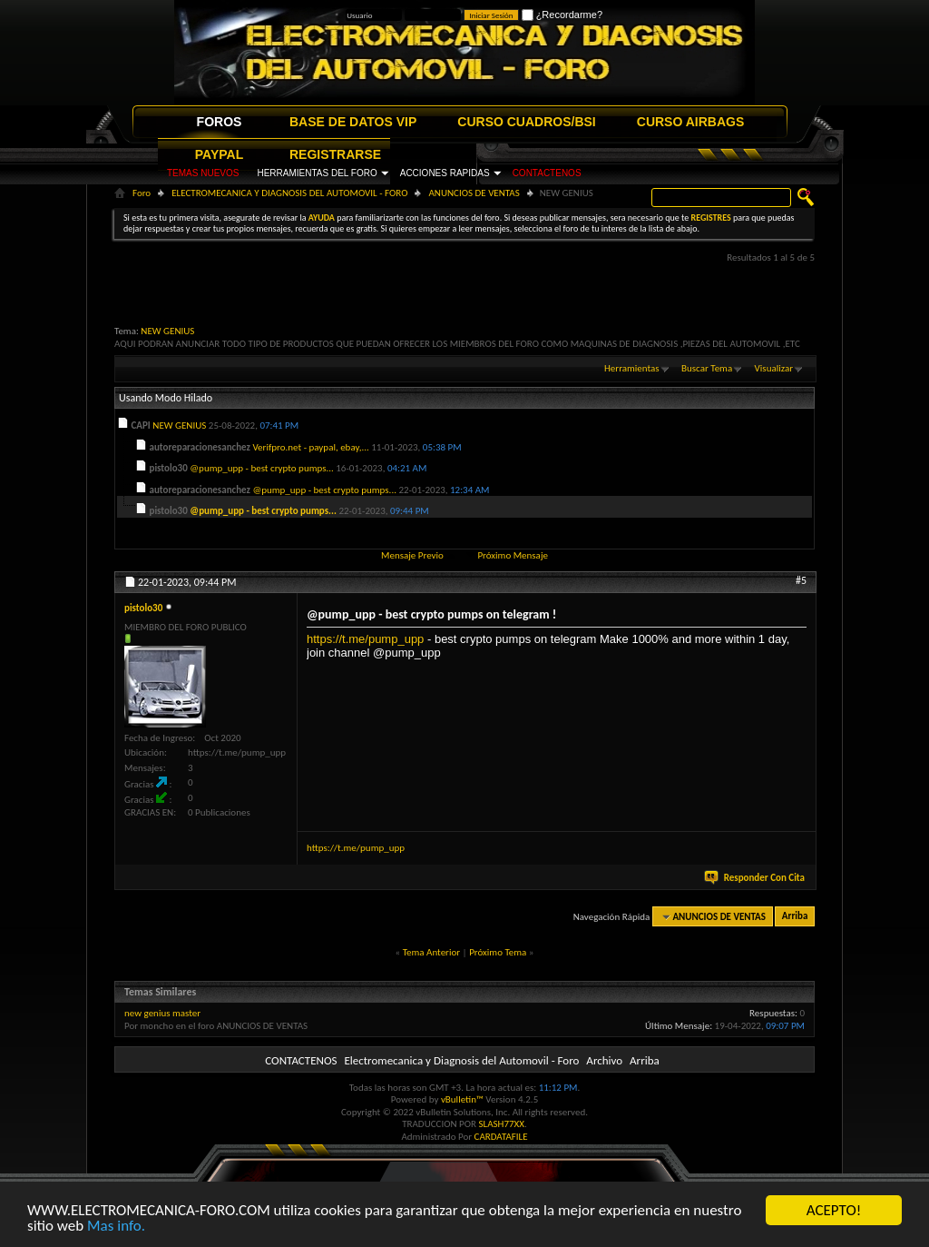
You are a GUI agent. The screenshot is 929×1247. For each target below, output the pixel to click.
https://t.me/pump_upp (365, 639)
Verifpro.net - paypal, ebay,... (310, 447)
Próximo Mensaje (512, 555)
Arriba (795, 917)
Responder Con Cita (756, 878)
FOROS (219, 121)
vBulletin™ (462, 1099)
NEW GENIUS (167, 331)
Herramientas (632, 368)
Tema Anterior (431, 952)
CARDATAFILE (501, 1137)
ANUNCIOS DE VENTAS (473, 193)
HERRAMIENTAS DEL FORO (316, 173)
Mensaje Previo (412, 555)
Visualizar (774, 368)
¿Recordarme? (562, 14)
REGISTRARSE (335, 154)
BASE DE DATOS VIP (352, 121)
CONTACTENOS (547, 173)
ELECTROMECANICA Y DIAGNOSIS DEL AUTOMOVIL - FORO (289, 193)
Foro (141, 193)
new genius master (162, 1013)
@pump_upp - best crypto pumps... (262, 468)
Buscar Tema (706, 368)
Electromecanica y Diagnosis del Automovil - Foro (461, 1060)
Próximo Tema (497, 952)
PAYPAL (219, 154)
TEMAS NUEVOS (203, 173)
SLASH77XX (502, 1124)
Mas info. (116, 1226)
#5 (801, 580)
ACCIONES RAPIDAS (445, 173)
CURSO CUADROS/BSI (526, 121)
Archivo (604, 1060)
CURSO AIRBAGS (691, 121)
